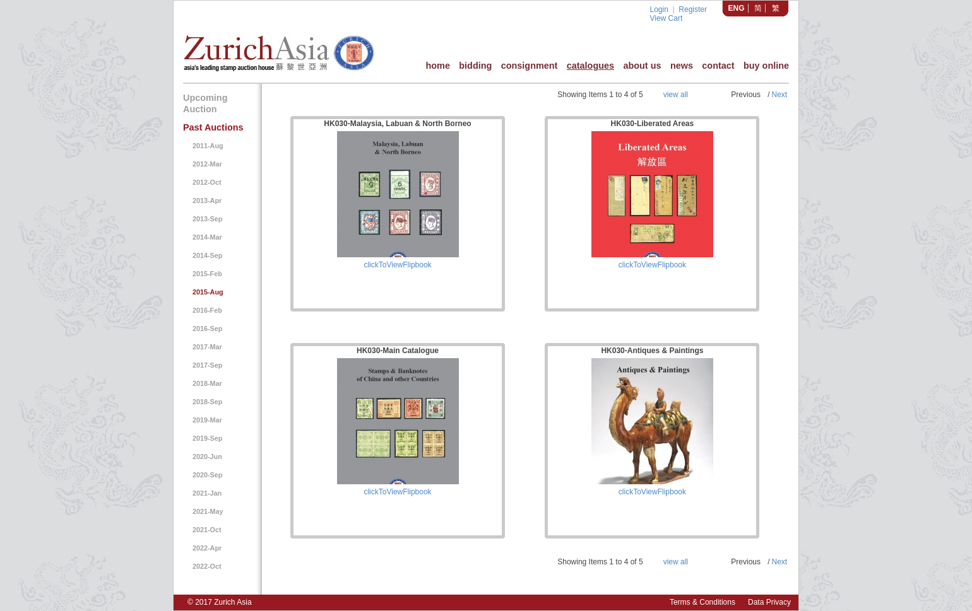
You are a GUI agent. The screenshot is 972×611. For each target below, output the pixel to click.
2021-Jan (207, 493)
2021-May (208, 511)
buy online (766, 66)
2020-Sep (207, 475)
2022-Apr (207, 548)
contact (718, 66)
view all (675, 94)
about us (642, 66)
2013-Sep (207, 219)
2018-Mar (207, 383)
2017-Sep (207, 365)
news (681, 66)
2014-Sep (207, 255)
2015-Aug (208, 292)
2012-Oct (207, 182)
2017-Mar (207, 347)
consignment (529, 66)
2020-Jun (207, 456)
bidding (475, 66)
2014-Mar (207, 237)
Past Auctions (213, 127)
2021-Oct (207, 529)
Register (693, 9)
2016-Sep (207, 328)
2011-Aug (208, 145)
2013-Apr (207, 200)
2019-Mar (207, 420)
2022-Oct (207, 566)
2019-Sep (207, 438)
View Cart (665, 18)
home (437, 66)
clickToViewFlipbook (397, 264)
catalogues (590, 66)
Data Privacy (769, 602)
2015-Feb (207, 273)
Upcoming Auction (205, 103)
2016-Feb (207, 310)
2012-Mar (207, 164)
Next (779, 94)
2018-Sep (207, 401)
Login (658, 9)
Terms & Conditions (702, 602)
